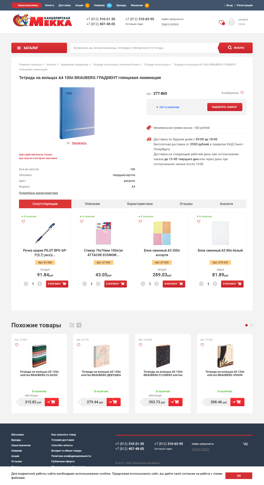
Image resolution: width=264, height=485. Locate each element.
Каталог (31, 48)
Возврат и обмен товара (66, 450)
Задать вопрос (170, 24)
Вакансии (140, 5)
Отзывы (16, 461)
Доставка (65, 5)
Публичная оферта (63, 461)
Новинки (103, 5)
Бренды (121, 5)
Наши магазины (28, 5)
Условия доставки (62, 439)
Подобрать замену (224, 107)
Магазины (17, 434)
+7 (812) (100, 19)
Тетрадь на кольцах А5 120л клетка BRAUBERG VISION (224, 373)
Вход (229, 5)
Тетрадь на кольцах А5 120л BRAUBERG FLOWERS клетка (163, 373)
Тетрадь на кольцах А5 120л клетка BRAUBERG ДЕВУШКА (101, 373)
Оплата (49, 5)
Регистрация (244, 5)
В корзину (54, 284)
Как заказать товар (63, 434)
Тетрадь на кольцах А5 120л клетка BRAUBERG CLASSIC (39, 373)
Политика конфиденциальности (71, 456)
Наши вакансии (21, 445)
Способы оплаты (62, 445)
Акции (82, 5)
